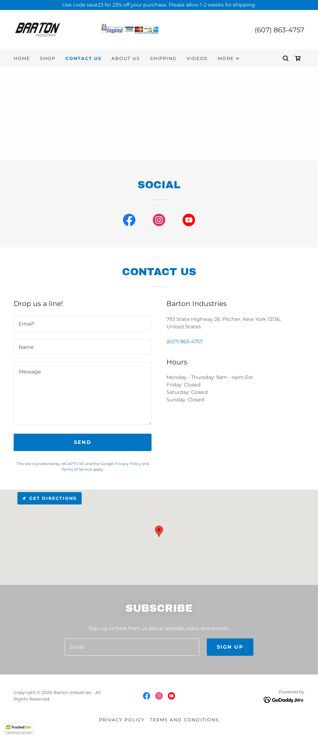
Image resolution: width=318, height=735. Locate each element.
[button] (229, 58)
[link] (86, 29)
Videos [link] (197, 58)
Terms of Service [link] (76, 469)
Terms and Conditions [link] (184, 720)
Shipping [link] (163, 58)
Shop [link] (48, 58)
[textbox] (83, 323)
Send (82, 442)
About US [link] (125, 58)
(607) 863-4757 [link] (279, 30)
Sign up (230, 647)
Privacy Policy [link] (128, 463)
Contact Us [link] (84, 58)
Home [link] (22, 58)
